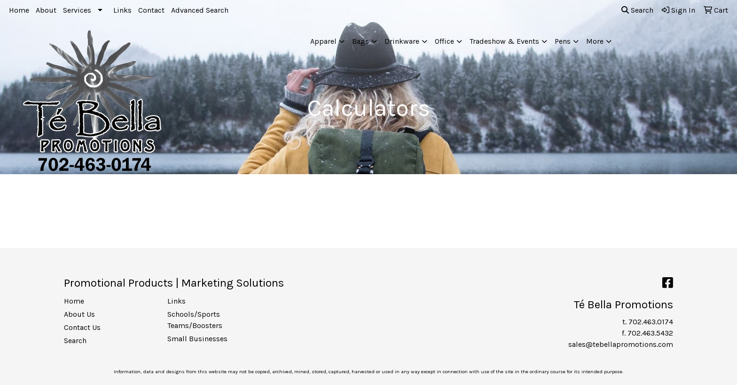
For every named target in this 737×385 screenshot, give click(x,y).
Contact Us (82, 327)
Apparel (323, 41)
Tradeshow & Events (504, 41)
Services (77, 10)
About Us (79, 314)
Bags (360, 41)
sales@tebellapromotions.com (620, 344)
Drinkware (401, 41)
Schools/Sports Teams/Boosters (194, 320)
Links (122, 10)
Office (444, 41)
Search (637, 10)
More (595, 41)
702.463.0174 (650, 321)
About (46, 10)
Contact (151, 10)
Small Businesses (197, 338)
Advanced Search (199, 10)
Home (19, 10)
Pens (563, 41)
